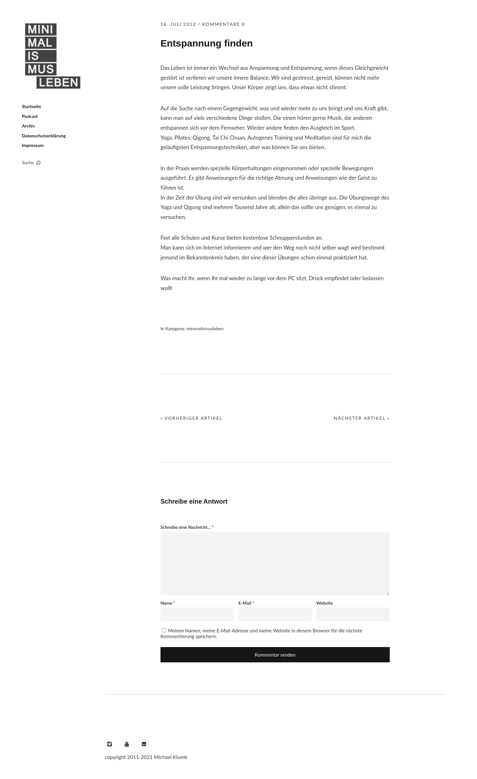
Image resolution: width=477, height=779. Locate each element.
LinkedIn (144, 744)
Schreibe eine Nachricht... (187, 527)
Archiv (28, 125)
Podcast (30, 116)
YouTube (127, 744)
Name (167, 603)
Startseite (31, 106)
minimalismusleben (205, 328)
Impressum (33, 145)
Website (325, 603)
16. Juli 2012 (178, 24)
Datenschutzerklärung (44, 135)
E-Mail (246, 603)
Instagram (109, 744)
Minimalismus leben (54, 56)
